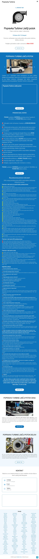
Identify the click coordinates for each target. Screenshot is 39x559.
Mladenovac (24, 544)
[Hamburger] (37, 1)
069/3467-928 (19, 7)
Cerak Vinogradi (24, 530)
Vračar (5, 557)
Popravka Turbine (8, 2)
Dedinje (24, 531)
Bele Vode (33, 523)
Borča (15, 529)
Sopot (34, 552)
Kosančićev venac (24, 538)
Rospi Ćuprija (33, 549)
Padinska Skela (14, 547)
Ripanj (15, 549)
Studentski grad (15, 553)
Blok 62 (14, 526)
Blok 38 (24, 525)
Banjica (5, 521)
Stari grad (5, 553)
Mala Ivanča (5, 543)
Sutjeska (5, 555)
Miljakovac (5, 544)
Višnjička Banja (24, 556)
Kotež (5, 539)
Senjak (5, 552)
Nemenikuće (33, 544)
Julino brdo (34, 535)
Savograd (14, 551)
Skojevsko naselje (15, 552)
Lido (15, 542)
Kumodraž (33, 539)
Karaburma (34, 537)
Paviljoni (5, 548)
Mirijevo (14, 544)
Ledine (24, 540)
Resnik (33, 548)
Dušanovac (5, 534)
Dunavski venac (33, 533)
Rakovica (24, 548)
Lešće (33, 540)
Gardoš (15, 534)
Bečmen (14, 523)
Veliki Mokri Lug (33, 555)
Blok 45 (5, 526)
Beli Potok (5, 524)
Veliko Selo (5, 556)
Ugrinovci (14, 555)
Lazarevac (15, 540)
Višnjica (14, 556)
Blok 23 (5, 525)
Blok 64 (33, 526)
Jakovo (24, 535)
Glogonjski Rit (24, 534)
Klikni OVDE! (30, 43)
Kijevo (5, 538)
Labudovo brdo (5, 540)
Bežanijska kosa (33, 524)
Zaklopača (33, 557)
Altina (24, 520)
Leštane (5, 542)
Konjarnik (14, 538)
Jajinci (15, 535)
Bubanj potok (33, 529)
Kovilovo (14, 539)
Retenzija (5, 549)
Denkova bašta (33, 531)
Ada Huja (5, 520)
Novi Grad (24, 546)
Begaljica (24, 523)
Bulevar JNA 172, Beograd (19, 35)
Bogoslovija (34, 528)
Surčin (33, 553)
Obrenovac (34, 546)
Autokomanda (33, 520)
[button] (4, 67)
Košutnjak (33, 538)
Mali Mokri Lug (14, 543)
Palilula (24, 547)
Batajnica (5, 523)
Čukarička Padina (15, 531)
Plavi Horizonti (14, 548)
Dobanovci (5, 533)
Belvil (15, 524)
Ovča (5, 547)
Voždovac (33, 556)
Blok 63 (24, 526)
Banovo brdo (15, 521)
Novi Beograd (14, 546)
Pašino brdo (33, 547)
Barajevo (33, 521)
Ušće (24, 555)
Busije (5, 530)
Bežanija (24, 524)
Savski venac (33, 551)
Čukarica (5, 531)
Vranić (15, 557)
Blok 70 (24, 528)
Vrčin (24, 557)
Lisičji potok (24, 542)
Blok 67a (14, 528)
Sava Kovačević (5, 551)
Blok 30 (14, 525)
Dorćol (24, 533)
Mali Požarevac (24, 543)
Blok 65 (5, 528)
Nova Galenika (5, 546)
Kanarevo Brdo (24, 537)
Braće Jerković (24, 529)
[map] (19, 480)
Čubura (33, 530)
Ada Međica (15, 520)
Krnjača (24, 539)
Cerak (15, 530)
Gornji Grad (34, 534)
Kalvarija (14, 537)
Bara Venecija (24, 521)
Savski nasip (24, 551)
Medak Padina (33, 543)
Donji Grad (15, 533)
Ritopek (24, 549)
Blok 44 (33, 525)
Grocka (5, 535)
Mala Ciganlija (33, 542)
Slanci (24, 552)
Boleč (5, 529)
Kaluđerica (5, 537)
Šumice (24, 553)
